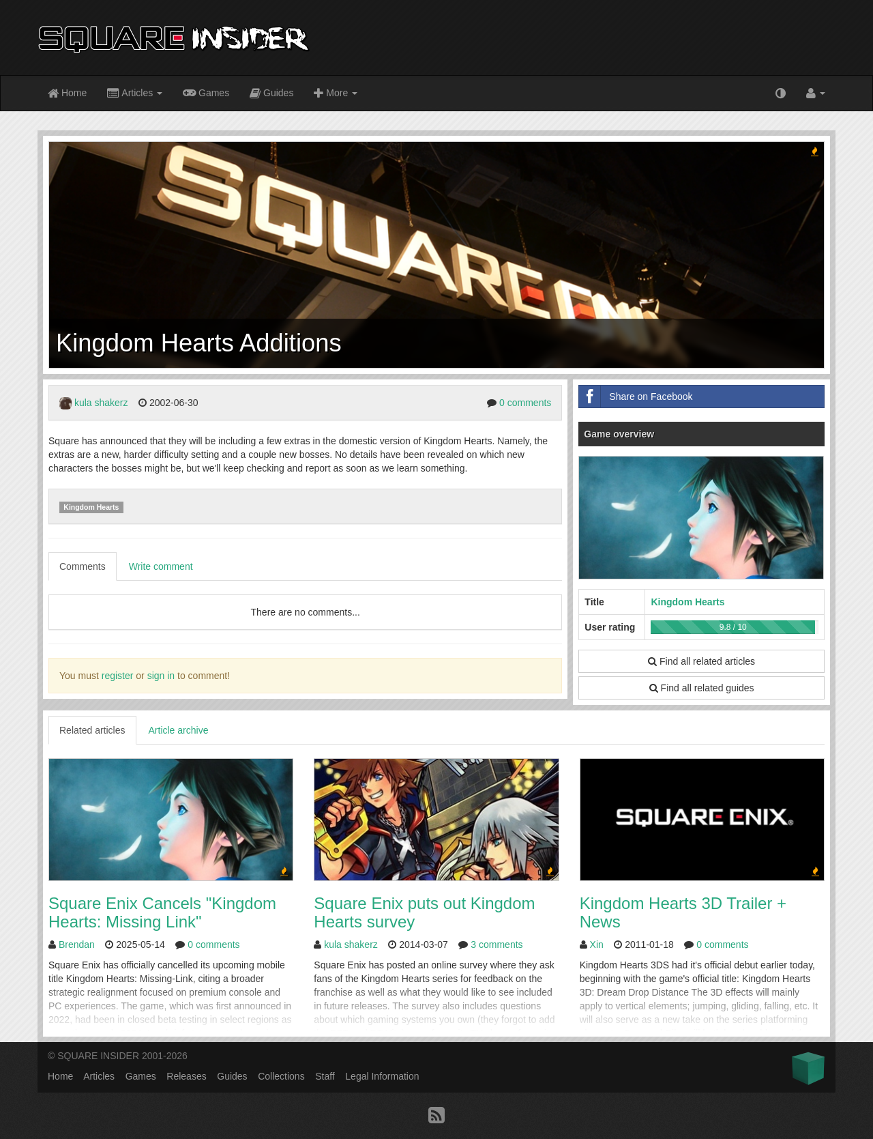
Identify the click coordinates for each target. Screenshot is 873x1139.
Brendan (77, 944)
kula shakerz (101, 402)
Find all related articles (701, 661)
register (118, 675)
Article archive (179, 730)
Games (206, 92)
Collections (281, 1076)
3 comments (496, 944)
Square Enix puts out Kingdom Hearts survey (424, 912)
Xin (597, 944)
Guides (271, 93)
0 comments (525, 402)
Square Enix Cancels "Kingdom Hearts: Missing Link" (162, 912)
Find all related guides (701, 687)
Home (67, 93)
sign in (161, 675)
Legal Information (382, 1076)
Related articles (92, 730)
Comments (82, 566)
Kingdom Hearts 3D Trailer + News (683, 912)
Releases (186, 1076)
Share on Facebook (635, 396)
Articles (134, 93)
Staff (325, 1076)
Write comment (161, 566)
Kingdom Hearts (91, 507)
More (335, 93)
